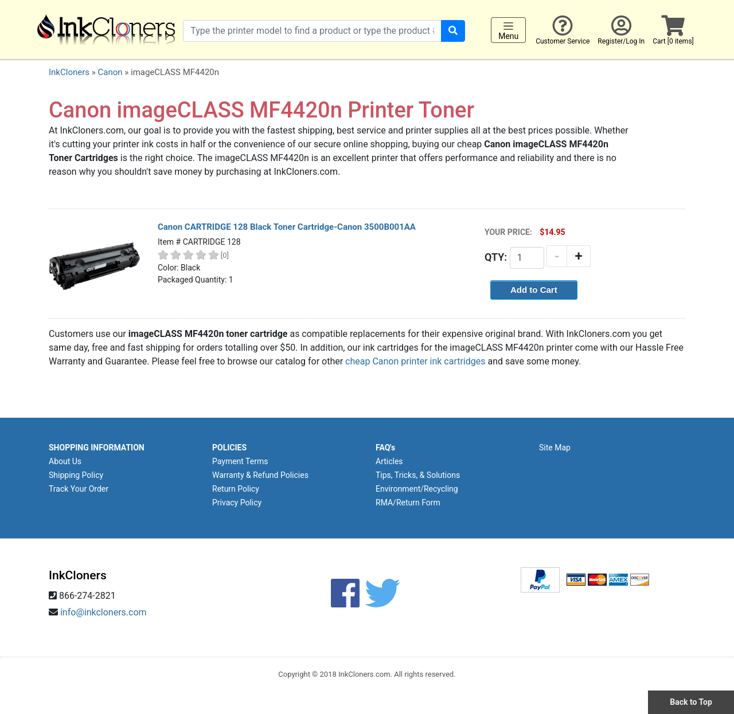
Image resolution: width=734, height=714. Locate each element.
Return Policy (235, 488)
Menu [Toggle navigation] (508, 30)
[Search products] (312, 31)
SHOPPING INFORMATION (97, 447)
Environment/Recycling (417, 488)
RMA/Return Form (408, 502)
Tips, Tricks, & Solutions (418, 475)
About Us (65, 461)
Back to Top (691, 702)
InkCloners (69, 72)
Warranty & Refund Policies (260, 475)
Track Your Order (78, 488)
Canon (109, 72)
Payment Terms (240, 461)
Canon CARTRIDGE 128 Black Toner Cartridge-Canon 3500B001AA (287, 227)
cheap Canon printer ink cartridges (415, 361)
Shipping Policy (76, 475)
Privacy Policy (236, 502)
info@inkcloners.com (103, 612)
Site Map (555, 447)
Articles (389, 461)
